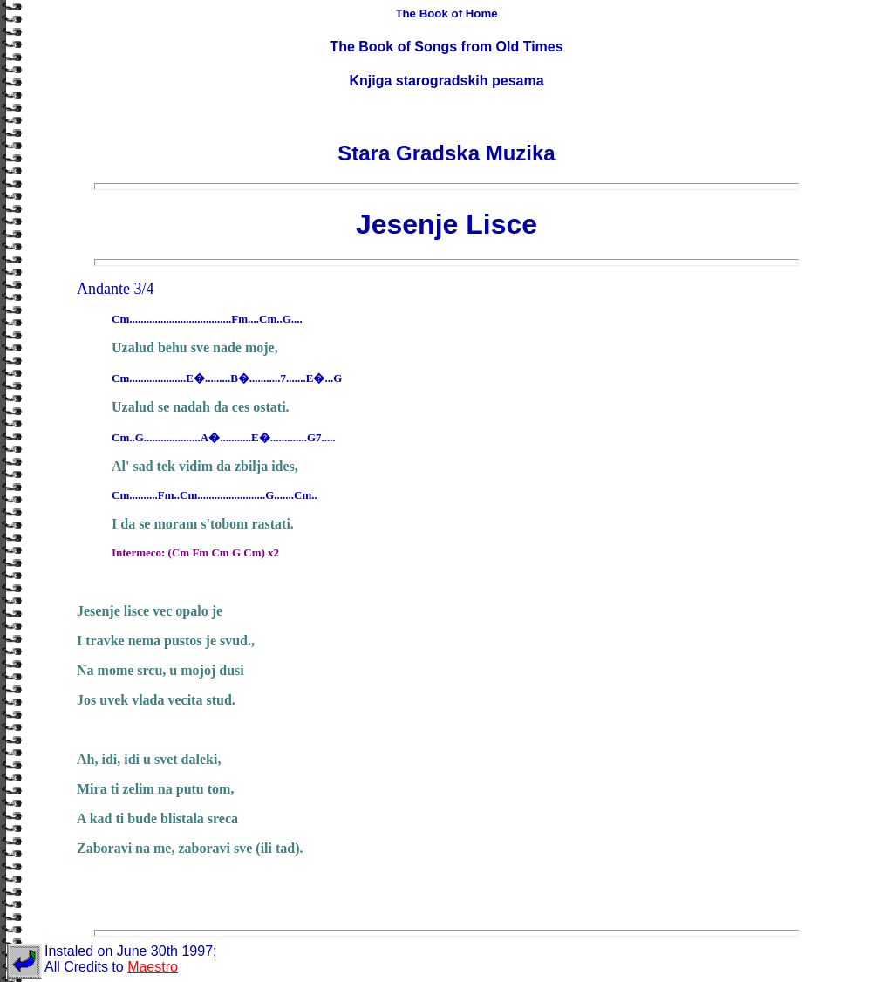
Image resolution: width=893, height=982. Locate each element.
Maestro (152, 966)
